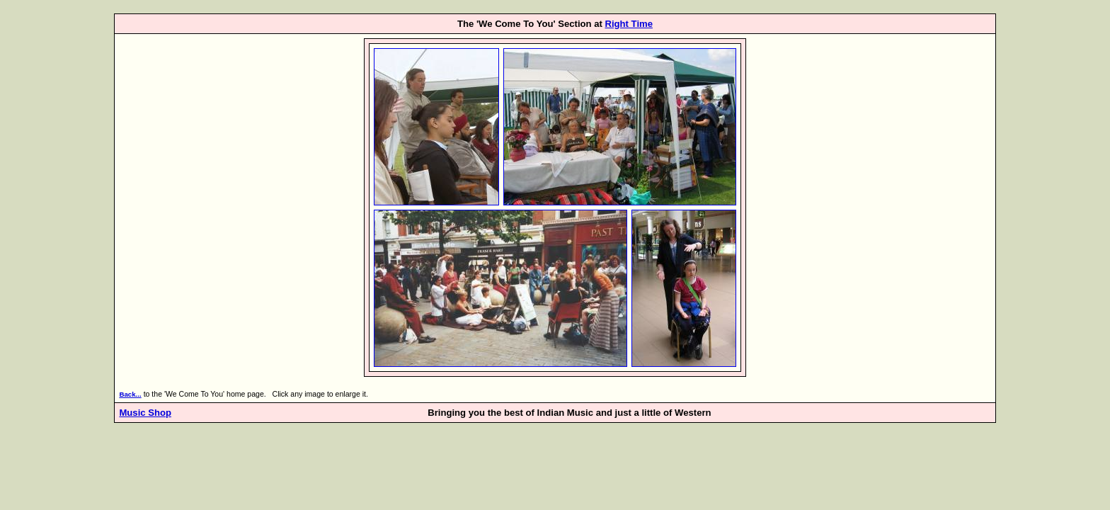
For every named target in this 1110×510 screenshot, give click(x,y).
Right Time (629, 23)
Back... (130, 394)
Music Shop (145, 412)
